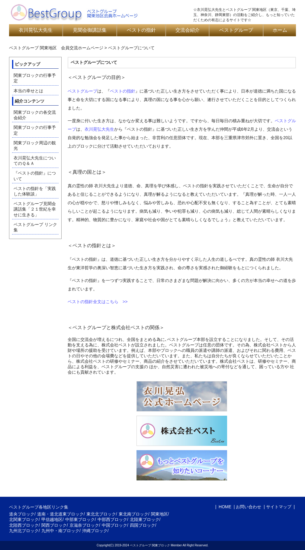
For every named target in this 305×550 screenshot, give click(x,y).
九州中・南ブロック (60, 530)
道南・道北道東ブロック (60, 514)
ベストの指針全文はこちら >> (97, 301)
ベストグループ (236, 30)
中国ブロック (114, 525)
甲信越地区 (52, 519)
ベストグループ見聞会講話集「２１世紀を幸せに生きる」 (35, 209)
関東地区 (159, 514)
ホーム (280, 30)
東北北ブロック (101, 514)
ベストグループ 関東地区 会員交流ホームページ (56, 47)
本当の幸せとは (28, 90)
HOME (224, 506)
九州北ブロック (24, 530)
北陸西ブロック (24, 525)
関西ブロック (54, 525)
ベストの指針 (141, 30)
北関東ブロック (24, 519)
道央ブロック (21, 514)
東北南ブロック (133, 514)
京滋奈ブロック (84, 525)
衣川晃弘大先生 (36, 30)
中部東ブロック (80, 519)
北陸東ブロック (144, 519)
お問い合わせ (248, 506)
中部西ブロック (112, 519)
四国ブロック (142, 525)
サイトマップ (278, 506)
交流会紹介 (187, 30)
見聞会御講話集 (90, 30)
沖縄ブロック (95, 530)
